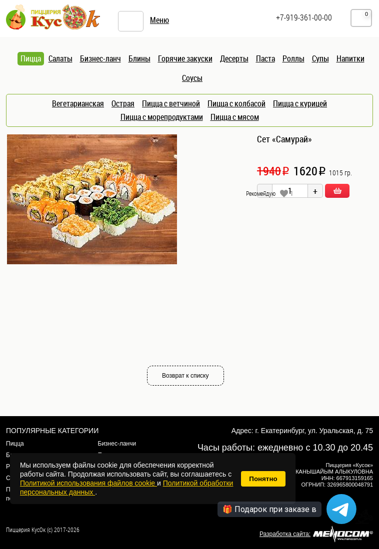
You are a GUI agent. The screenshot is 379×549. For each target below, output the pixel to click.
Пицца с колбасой (237, 103)
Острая (123, 103)
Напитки (350, 58)
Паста (265, 58)
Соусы (192, 77)
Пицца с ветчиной (171, 103)
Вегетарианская (78, 103)
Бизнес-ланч (100, 58)
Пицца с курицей (300, 103)
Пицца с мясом (234, 116)
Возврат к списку (185, 375)
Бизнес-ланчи (117, 443)
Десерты (234, 58)
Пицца (15, 443)
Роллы (293, 58)
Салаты (60, 58)
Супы (320, 58)
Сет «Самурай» (284, 139)
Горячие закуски (185, 58)
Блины (139, 58)
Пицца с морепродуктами (161, 116)
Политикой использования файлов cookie (88, 483)
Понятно (263, 479)
